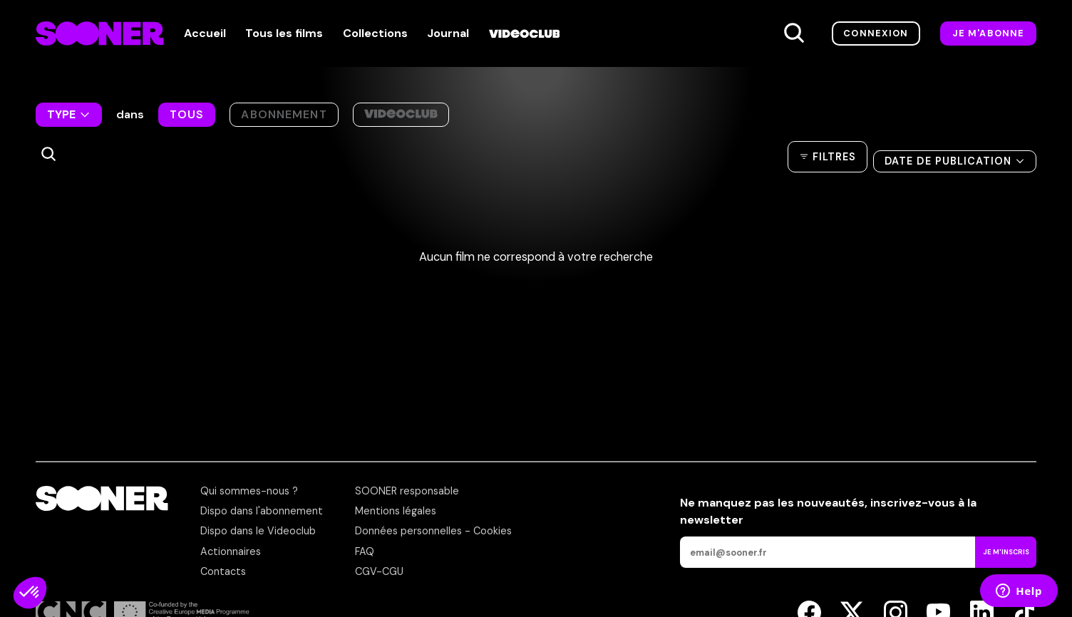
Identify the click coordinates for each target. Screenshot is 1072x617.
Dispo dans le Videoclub (258, 531)
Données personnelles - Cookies (433, 531)
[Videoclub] (524, 33)
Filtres (834, 151)
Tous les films (284, 33)
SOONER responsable (407, 491)
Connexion (875, 33)
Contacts (223, 571)
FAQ (364, 551)
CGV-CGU (379, 571)
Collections (375, 33)
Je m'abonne (988, 33)
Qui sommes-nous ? (249, 491)
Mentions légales (395, 511)
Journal (448, 33)
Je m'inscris (1006, 551)
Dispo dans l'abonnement (261, 511)
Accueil (205, 33)
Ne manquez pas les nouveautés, (828, 511)
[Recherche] (794, 33)
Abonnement (283, 114)
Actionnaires (230, 551)
